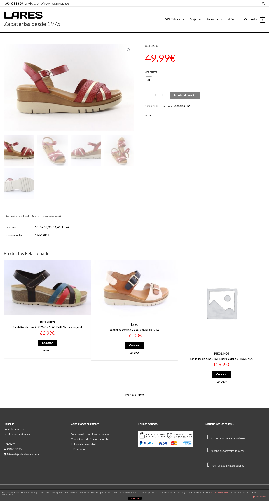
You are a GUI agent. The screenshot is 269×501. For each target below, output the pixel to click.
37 (45, 223)
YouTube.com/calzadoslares (225, 462)
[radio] (149, 76)
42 (67, 223)
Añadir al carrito (185, 92)
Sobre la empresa (14, 425)
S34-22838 (42, 231)
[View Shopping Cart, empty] (262, 17)
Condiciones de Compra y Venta (90, 435)
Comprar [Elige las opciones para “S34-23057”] (47, 339)
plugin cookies (260, 496)
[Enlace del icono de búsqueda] (263, 3)
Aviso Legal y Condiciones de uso (91, 430)
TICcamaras (78, 445)
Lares (148, 111)
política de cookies (220, 492)
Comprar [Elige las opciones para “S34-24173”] (221, 370)
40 (58, 223)
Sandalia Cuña (181, 102)
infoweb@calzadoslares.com (24, 450)
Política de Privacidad (84, 440)
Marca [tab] (37, 212)
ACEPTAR (134, 498)
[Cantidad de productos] (155, 91)
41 (63, 223)
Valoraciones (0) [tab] (55, 212)
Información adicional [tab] (17, 212)
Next (141, 391)
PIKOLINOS (221, 349)
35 (36, 223)
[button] (128, 47)
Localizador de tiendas (17, 430)
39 (54, 223)
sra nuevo (151, 68)
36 (41, 223)
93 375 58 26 (14, 2)
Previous (130, 391)
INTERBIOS (47, 318)
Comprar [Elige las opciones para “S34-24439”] (134, 341)
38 (50, 223)
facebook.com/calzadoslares (225, 447)
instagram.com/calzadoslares (226, 434)
